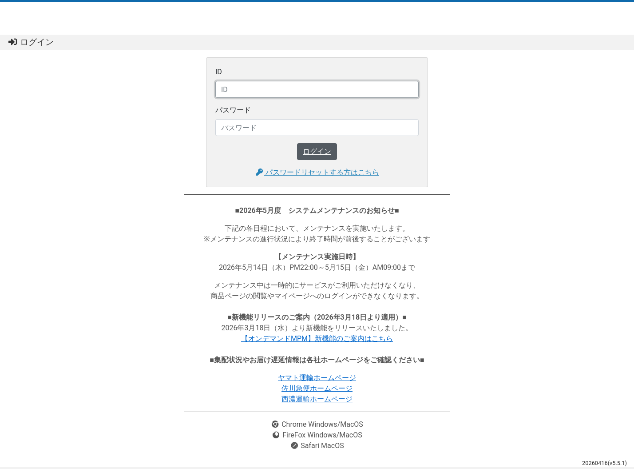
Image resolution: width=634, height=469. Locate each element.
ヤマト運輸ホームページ (317, 377)
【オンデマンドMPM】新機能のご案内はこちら (317, 338)
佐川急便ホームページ (317, 388)
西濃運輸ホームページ (317, 399)
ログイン (317, 151)
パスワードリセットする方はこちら (317, 172)
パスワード (233, 110)
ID (218, 72)
